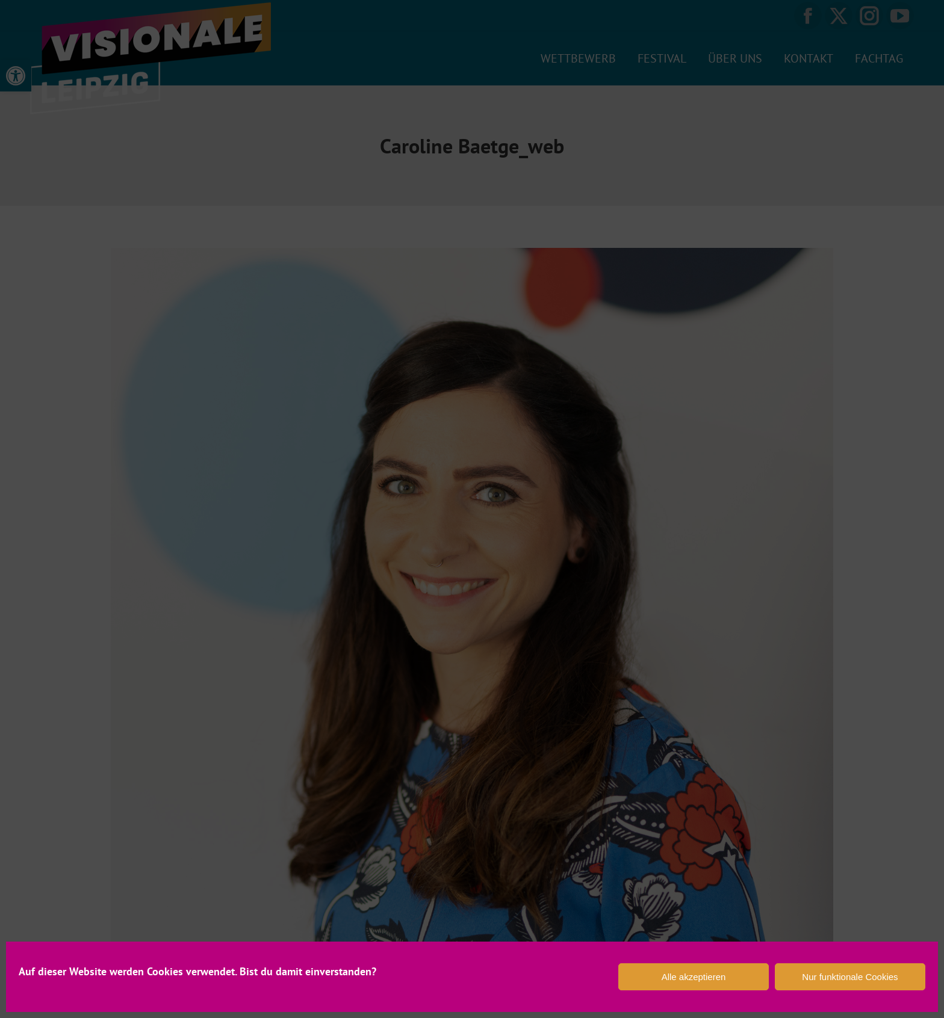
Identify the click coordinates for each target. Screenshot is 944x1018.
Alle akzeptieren (694, 977)
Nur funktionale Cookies (850, 977)
